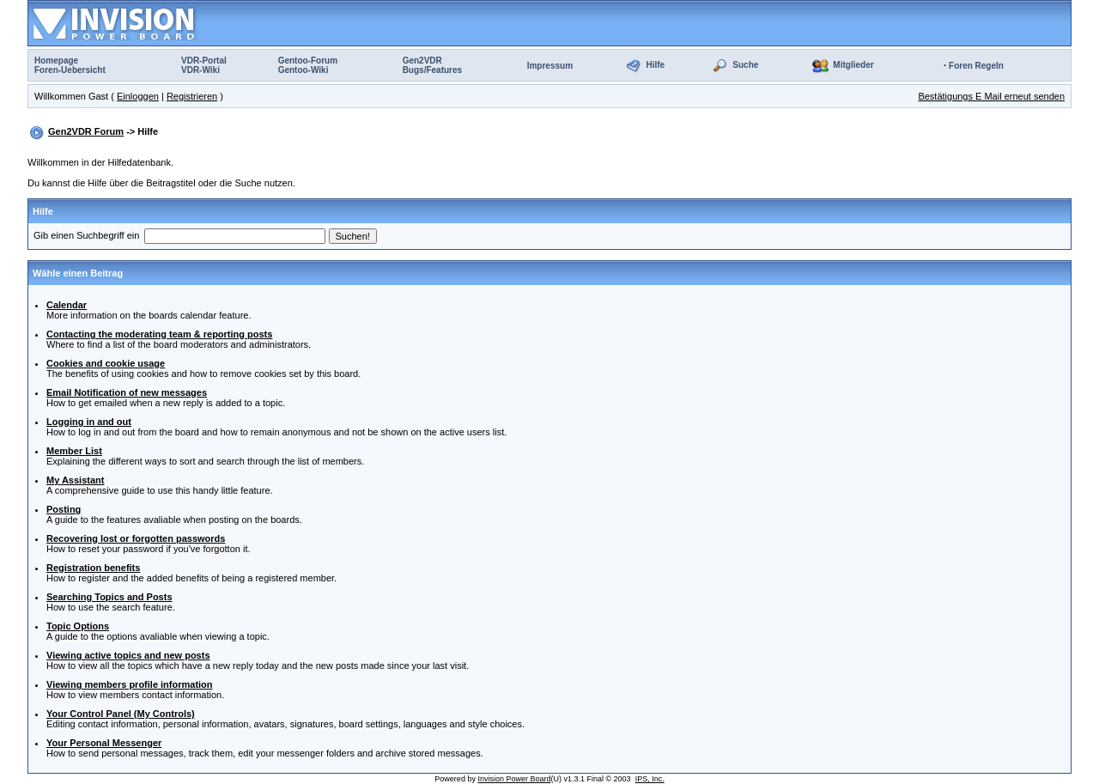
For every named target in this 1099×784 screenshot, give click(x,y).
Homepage (56, 60)
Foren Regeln (976, 65)
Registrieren (192, 96)
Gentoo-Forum (307, 60)
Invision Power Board (513, 779)
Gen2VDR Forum (86, 131)
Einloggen (138, 96)
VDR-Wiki (200, 70)
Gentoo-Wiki (303, 70)
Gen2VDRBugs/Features (432, 65)
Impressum (550, 65)
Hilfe (655, 65)
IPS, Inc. (650, 779)
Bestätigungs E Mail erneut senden (991, 96)
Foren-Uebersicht (70, 70)
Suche (745, 65)
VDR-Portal (204, 60)
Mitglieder (853, 65)
